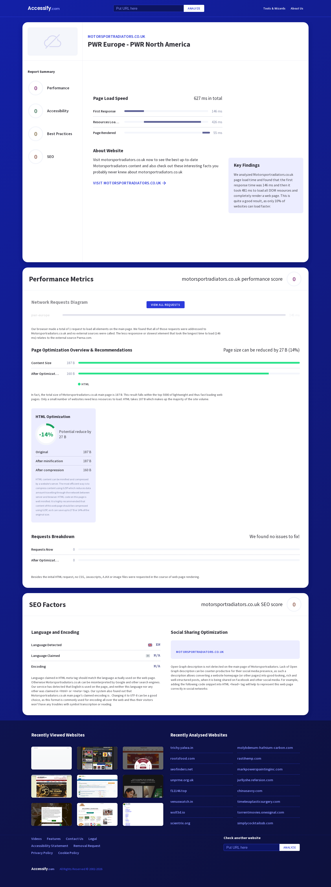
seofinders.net (181, 769)
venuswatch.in (181, 801)
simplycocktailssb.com (255, 823)
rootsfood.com (182, 758)
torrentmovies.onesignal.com (260, 812)
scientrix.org (180, 823)
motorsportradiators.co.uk (116, 36)
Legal (92, 838)
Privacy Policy (42, 852)
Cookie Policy (68, 852)
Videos (36, 838)
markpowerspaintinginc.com (260, 769)
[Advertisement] (195, 76)
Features (54, 838)
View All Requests (165, 305)
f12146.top (178, 790)
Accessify (44, 8)
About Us (297, 8)
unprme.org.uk (181, 780)
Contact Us (74, 838)
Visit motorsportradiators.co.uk (130, 183)
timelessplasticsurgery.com (258, 801)
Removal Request (87, 845)
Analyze (194, 8)
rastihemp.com (249, 758)
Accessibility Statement (49, 845)
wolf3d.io (177, 812)
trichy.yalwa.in (181, 747)
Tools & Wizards (274, 8)
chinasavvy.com (249, 790)
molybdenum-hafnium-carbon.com (265, 747)
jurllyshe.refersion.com (255, 780)
